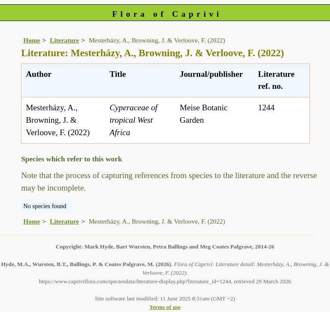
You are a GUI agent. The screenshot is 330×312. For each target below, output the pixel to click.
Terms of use (165, 307)
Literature (64, 40)
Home (31, 40)
